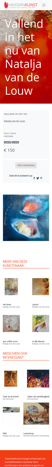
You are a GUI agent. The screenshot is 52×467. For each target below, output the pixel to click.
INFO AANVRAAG (26, 165)
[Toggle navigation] (44, 5)
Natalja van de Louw (14, 120)
